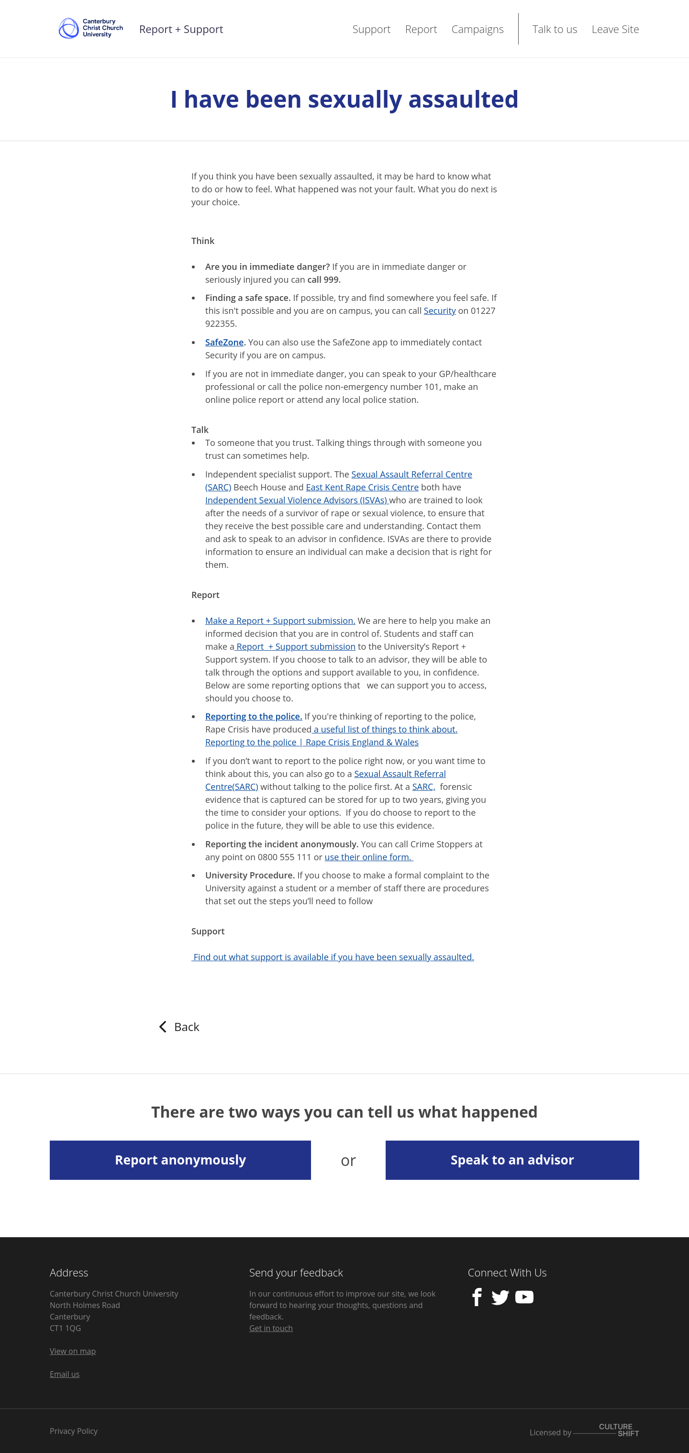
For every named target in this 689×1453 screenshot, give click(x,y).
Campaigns (478, 29)
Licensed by (584, 1431)
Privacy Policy (74, 1431)
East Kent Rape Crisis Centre (362, 487)
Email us (64, 1374)
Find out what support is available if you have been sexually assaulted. (332, 957)
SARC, (423, 786)
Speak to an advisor (512, 1159)
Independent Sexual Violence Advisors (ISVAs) (297, 500)
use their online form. (369, 857)
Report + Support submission (295, 646)
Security (440, 310)
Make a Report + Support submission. (280, 620)
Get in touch (271, 1328)
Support (372, 29)
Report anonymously (180, 1159)
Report (421, 29)
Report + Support (181, 29)
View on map (73, 1351)
